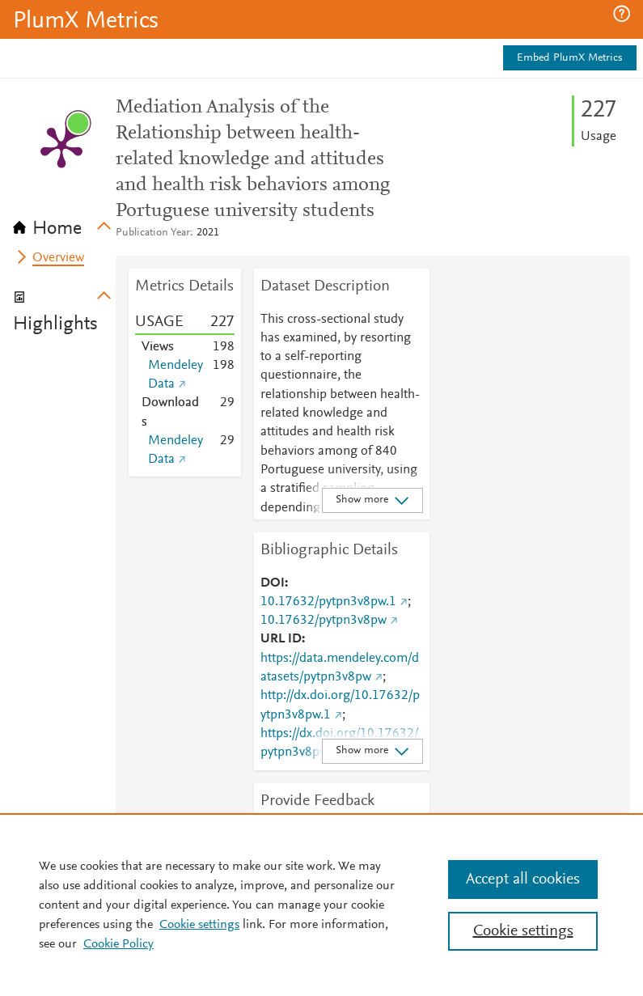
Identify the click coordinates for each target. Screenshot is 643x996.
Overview (58, 258)
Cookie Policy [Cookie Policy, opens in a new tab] (118, 944)
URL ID (281, 639)
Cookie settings (199, 924)
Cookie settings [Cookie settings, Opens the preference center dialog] (523, 931)
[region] (321, 904)
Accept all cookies (523, 879)
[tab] (64, 223)
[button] (621, 13)
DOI (272, 583)
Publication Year (153, 233)
